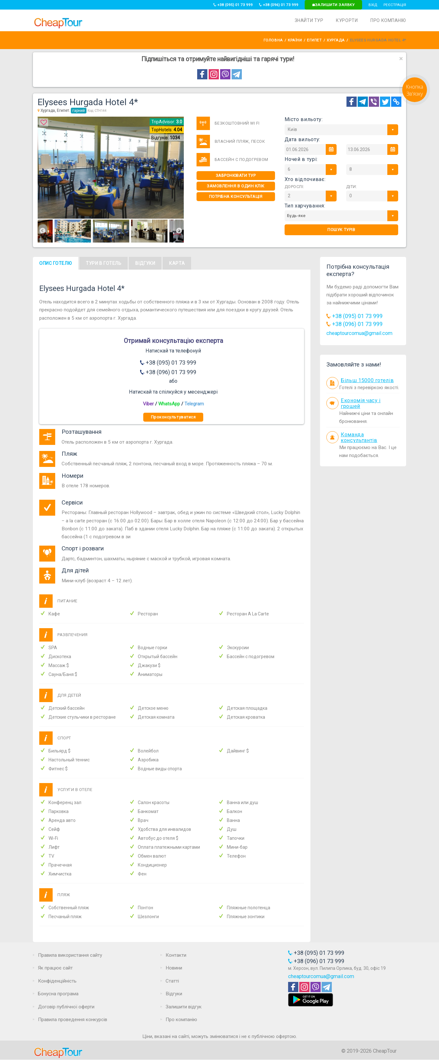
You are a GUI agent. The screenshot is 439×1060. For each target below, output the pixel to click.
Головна (273, 40)
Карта (177, 263)
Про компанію (388, 20)
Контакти (176, 955)
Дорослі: (294, 186)
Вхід (372, 5)
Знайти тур (309, 20)
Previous (42, 231)
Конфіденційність (57, 981)
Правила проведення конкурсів (72, 1019)
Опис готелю (55, 263)
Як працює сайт (55, 968)
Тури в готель (103, 263)
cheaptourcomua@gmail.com (359, 333)
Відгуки (145, 263)
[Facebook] (351, 102)
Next (179, 231)
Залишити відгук (184, 1007)
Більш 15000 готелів (367, 380)
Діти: (351, 186)
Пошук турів (341, 229)
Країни (295, 40)
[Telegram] (363, 102)
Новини (174, 968)
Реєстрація (394, 5)
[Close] (401, 58)
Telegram (194, 404)
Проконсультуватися (173, 417)
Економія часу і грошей (361, 403)
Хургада (336, 40)
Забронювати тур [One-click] (236, 175)
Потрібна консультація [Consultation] (236, 196)
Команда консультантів (359, 438)
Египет (314, 40)
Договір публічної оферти (66, 1007)
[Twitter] (385, 102)
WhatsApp (169, 404)
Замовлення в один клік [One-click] (235, 186)
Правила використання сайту (70, 955)
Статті (172, 981)
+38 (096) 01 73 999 (278, 5)
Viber (148, 404)
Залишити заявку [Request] (333, 5)
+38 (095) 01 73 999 (233, 5)
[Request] (414, 103)
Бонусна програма (58, 994)
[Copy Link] (396, 102)
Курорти (347, 20)
